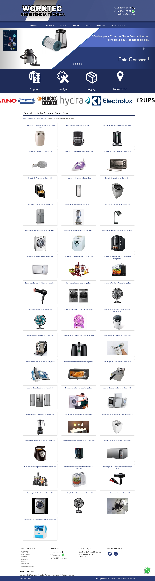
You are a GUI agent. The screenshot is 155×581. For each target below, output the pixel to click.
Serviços (63, 25)
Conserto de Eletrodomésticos (37, 118)
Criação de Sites (123, 579)
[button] (11, 48)
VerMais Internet (109, 579)
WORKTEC (34, 25)
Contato (88, 25)
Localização (101, 25)
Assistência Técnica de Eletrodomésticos (35, 575)
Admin (132, 579)
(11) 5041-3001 (122, 11)
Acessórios (75, 25)
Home (24, 118)
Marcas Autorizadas (118, 25)
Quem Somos (49, 25)
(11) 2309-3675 (122, 7)
